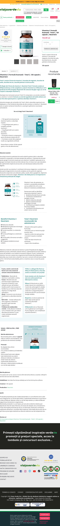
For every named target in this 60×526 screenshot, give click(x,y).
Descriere (5, 71)
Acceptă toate (44, 514)
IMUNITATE (36, 17)
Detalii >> (58, 101)
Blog (58, 21)
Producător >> (6, 50)
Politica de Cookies (28, 521)
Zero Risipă (54, 17)
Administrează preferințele (44, 522)
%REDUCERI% (19, 17)
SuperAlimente (27, 13)
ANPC (56, 492)
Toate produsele (7, 17)
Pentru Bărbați (44, 17)
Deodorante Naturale (32, 12)
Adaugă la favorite (6, 46)
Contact (58, 4)
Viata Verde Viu (4, 25)
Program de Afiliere (7, 471)
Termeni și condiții (8, 492)
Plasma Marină (37, 13)
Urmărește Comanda (7, 466)
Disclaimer (48, 492)
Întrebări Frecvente (7, 476)
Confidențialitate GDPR (34, 492)
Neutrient (10, 387)
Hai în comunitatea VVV (8, 468)
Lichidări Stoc (19, 21)
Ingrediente (14, 71)
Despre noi (52, 4)
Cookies (20, 492)
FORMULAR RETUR (6, 460)
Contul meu (44, 4)
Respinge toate (44, 518)
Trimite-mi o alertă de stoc (51, 48)
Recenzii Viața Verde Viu (8, 463)
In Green (40, 12)
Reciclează (3, 474)
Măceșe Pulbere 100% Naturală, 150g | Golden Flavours (54, 93)
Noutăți (29, 17)
